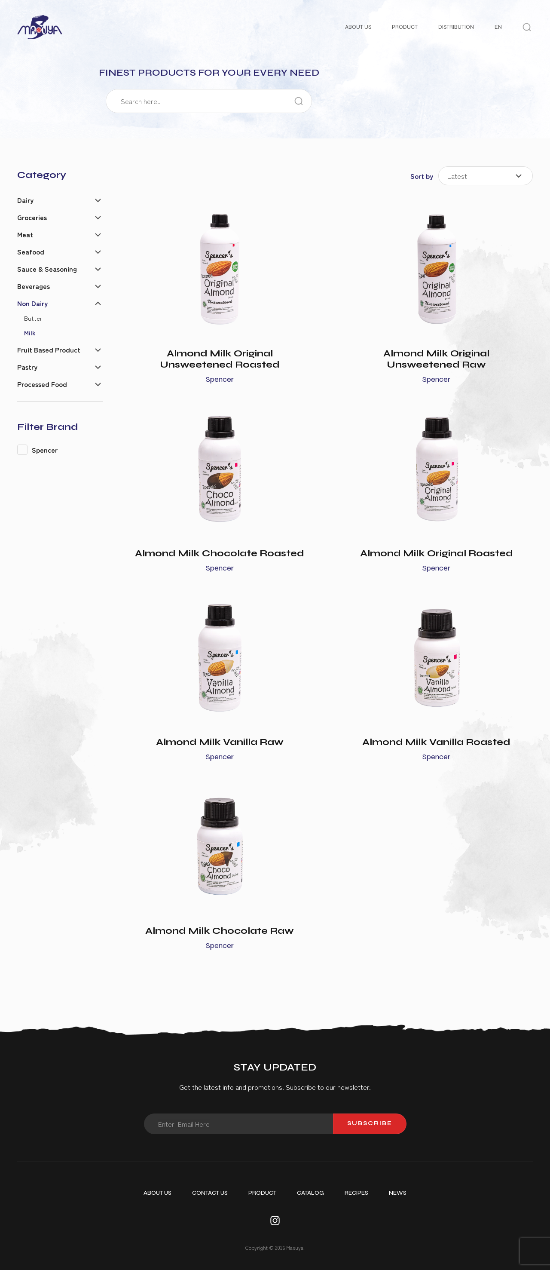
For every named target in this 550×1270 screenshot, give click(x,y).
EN (498, 27)
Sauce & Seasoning (47, 269)
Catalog (310, 1193)
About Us (358, 27)
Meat (25, 234)
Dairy (25, 200)
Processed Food (42, 384)
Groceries (32, 217)
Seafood (30, 251)
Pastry (27, 367)
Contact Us (210, 1193)
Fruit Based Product (48, 349)
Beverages (33, 286)
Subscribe (369, 1123)
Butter (33, 317)
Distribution (456, 27)
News (397, 1193)
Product (405, 27)
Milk (29, 332)
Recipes (356, 1193)
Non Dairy (32, 303)
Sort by (421, 176)
